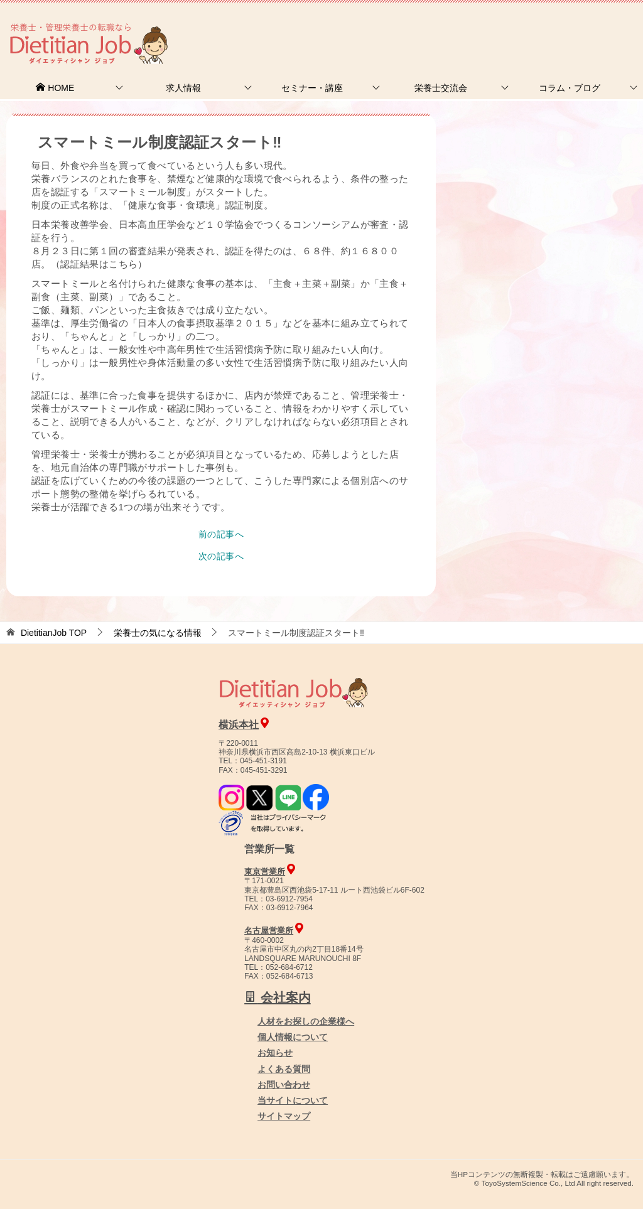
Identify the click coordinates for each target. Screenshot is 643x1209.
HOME (54, 88)
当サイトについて (292, 1100)
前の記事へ (221, 534)
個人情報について (292, 1037)
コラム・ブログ (569, 88)
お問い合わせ (283, 1085)
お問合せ (428, 28)
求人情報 (183, 88)
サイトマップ (283, 1116)
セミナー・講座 (312, 88)
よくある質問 (283, 1069)
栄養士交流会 (440, 88)
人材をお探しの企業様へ (558, 27)
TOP (54, 633)
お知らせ (275, 1053)
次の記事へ (221, 556)
